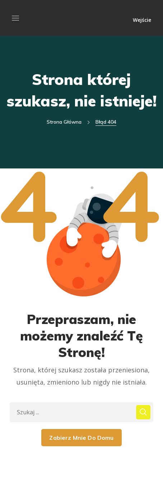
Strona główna (64, 122)
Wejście (142, 19)
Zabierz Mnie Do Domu (81, 437)
